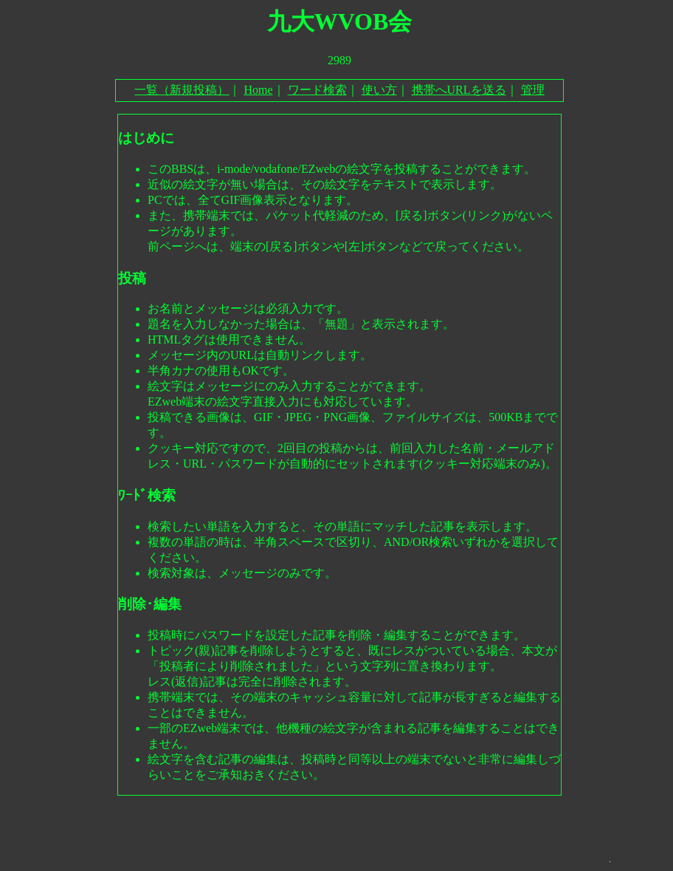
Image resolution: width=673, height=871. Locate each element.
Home (258, 89)
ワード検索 (317, 89)
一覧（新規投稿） (181, 89)
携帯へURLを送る (459, 89)
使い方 (379, 89)
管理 (533, 89)
